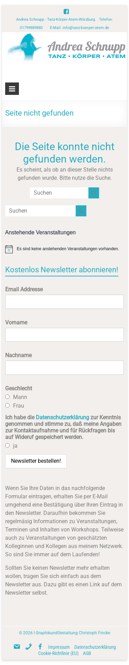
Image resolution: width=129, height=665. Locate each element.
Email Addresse (24, 289)
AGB (87, 653)
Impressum (59, 647)
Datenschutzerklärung (62, 417)
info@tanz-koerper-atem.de (86, 28)
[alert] (64, 249)
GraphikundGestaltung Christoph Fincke (73, 632)
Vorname (16, 322)
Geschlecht (18, 388)
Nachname (18, 355)
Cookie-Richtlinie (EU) (58, 653)
